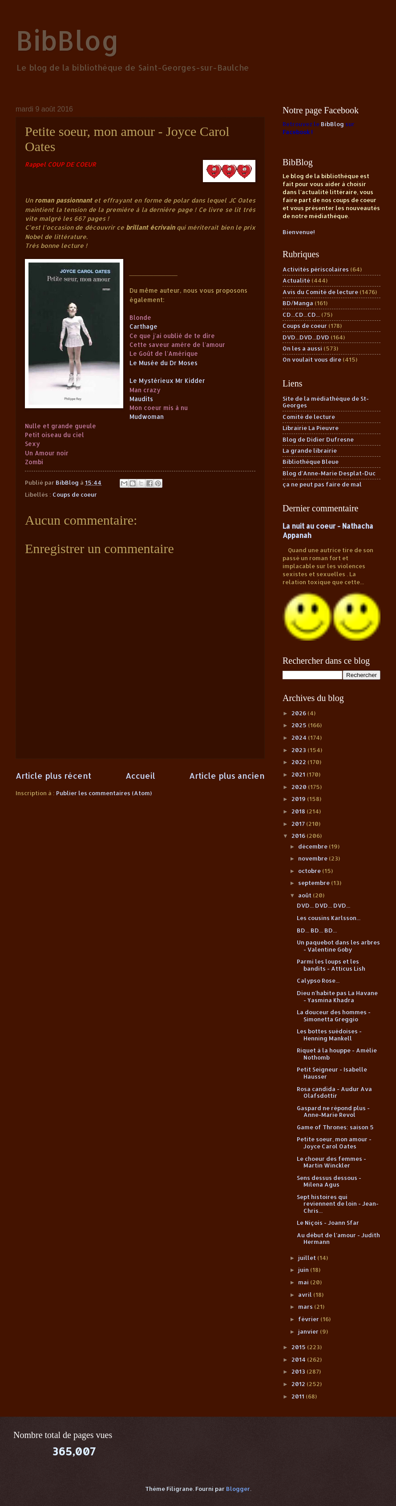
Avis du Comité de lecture (320, 291)
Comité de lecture (309, 416)
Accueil (140, 775)
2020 (299, 786)
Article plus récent (53, 775)
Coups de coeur (75, 494)
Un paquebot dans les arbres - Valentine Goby (338, 945)
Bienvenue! (299, 231)
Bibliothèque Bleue (311, 461)
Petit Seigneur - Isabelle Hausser (332, 1073)
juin (304, 1269)
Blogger (238, 1488)
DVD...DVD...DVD (306, 337)
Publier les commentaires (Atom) (104, 793)
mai (304, 1282)
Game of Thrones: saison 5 (335, 1127)
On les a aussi (302, 348)
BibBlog (67, 40)
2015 (299, 1347)
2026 (299, 713)
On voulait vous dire (312, 359)
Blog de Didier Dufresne (318, 439)
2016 (299, 835)
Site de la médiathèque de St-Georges (326, 402)
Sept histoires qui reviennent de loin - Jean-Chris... (338, 1203)
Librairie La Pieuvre (311, 427)
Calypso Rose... (318, 980)
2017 (298, 823)
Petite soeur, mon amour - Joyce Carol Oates (334, 1142)
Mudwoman (146, 416)
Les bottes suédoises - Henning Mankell (329, 1034)
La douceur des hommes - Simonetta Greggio (334, 1015)
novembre (313, 858)
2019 (299, 798)
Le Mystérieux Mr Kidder (167, 380)
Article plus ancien (227, 775)
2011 (298, 1396)
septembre (314, 882)
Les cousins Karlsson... (328, 917)
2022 (299, 761)
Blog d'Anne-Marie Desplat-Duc (329, 473)
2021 (299, 774)
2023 (299, 749)
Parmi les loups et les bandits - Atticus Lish (331, 965)
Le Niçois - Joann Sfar (328, 1222)
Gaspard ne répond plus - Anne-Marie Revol (333, 1111)
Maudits (141, 398)
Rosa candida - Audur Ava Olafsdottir (334, 1092)
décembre (313, 846)
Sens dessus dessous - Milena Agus (329, 1181)
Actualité (296, 280)
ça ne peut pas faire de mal (322, 484)
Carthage (143, 326)
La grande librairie (310, 450)
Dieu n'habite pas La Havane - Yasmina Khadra (337, 996)
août (305, 895)
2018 (299, 811)
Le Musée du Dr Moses (163, 363)
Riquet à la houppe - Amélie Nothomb (337, 1053)
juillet (307, 1257)
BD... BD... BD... (317, 930)
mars (306, 1306)
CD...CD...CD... (301, 314)
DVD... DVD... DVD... (323, 905)
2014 (299, 1359)
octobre (310, 870)
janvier (309, 1331)
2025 (299, 725)
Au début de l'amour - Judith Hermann (338, 1238)
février (309, 1319)
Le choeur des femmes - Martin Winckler (331, 1162)
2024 (299, 737)
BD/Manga (298, 303)
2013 (299, 1371)
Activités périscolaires (316, 269)
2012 (299, 1383)
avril (305, 1294)
